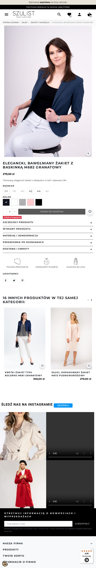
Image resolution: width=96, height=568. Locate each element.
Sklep (25, 22)
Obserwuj (63, 405)
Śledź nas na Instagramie (27, 404)
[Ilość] (10, 212)
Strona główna (11, 22)
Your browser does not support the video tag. (70, 436)
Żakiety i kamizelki (40, 22)
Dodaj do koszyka (51, 211)
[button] (59, 14)
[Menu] (91, 550)
